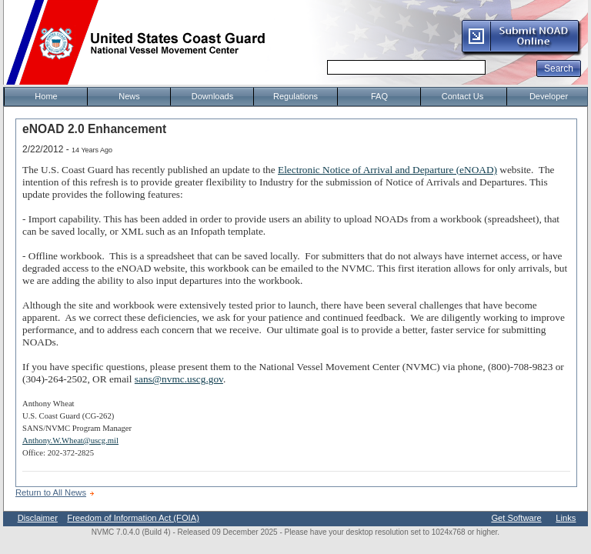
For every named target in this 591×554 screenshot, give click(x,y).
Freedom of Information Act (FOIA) (133, 517)
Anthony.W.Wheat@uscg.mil (70, 440)
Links (566, 517)
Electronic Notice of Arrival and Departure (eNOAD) (387, 169)
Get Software (516, 517)
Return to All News (50, 492)
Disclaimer (38, 517)
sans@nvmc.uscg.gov (179, 379)
